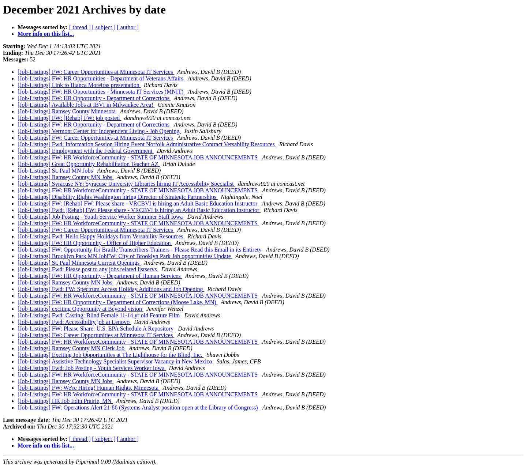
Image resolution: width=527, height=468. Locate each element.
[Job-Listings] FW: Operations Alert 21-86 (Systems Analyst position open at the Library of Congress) (138, 407)
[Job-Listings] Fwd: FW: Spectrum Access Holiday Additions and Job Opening (111, 289)
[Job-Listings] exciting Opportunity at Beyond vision (80, 309)
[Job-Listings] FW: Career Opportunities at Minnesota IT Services (96, 72)
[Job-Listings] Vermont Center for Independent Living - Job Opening (99, 131)
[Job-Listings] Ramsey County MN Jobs (66, 177)
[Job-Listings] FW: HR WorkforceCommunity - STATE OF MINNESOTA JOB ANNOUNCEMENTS (138, 157)
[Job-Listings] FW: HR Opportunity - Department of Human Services (100, 276)
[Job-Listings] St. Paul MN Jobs (56, 170)
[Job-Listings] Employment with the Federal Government (86, 151)
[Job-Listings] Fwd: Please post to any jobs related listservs (88, 269)
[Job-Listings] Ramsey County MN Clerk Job (72, 348)
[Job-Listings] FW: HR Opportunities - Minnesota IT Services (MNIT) (101, 91)
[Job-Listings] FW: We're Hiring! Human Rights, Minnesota (89, 388)
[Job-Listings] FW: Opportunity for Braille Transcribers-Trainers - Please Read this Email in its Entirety (140, 249)
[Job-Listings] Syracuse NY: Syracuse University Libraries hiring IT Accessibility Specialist (126, 184)
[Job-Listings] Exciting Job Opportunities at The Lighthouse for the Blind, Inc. (111, 355)
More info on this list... (46, 34)
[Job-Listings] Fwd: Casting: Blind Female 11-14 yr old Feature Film (99, 315)
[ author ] (128, 27)
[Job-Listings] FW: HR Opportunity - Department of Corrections (94, 98)
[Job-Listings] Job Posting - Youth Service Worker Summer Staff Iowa (101, 217)
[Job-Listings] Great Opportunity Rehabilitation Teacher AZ (89, 164)
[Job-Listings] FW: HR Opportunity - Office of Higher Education (95, 243)
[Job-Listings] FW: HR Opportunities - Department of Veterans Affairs (101, 78)
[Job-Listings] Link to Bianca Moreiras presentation (79, 85)
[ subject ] (104, 27)
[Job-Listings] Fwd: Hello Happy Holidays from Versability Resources (101, 236)
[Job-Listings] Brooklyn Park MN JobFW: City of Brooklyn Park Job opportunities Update (125, 256)
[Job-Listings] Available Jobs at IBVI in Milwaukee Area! (86, 105)
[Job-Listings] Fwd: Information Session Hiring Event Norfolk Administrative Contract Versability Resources (147, 144)
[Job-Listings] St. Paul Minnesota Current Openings (79, 263)
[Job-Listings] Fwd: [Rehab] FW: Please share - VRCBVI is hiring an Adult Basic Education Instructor (139, 210)
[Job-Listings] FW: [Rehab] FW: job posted (69, 118)
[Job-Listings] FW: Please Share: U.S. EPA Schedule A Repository (96, 328)
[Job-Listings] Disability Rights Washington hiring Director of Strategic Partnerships (118, 197)
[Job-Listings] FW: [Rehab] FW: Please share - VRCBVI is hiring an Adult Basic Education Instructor (138, 203)
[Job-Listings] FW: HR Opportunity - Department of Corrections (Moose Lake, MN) (118, 302)
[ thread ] (80, 27)
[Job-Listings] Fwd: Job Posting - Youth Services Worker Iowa (92, 368)
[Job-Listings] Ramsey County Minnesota (67, 111)
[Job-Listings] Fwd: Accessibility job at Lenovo (74, 322)
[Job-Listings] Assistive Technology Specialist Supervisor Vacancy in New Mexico (116, 361)
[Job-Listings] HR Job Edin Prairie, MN (65, 401)
